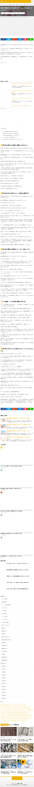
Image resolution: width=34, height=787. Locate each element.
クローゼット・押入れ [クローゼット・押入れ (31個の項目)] (5, 707)
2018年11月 (4, 689)
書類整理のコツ (4, 648)
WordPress (25, 784)
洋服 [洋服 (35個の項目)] (18, 717)
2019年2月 (4, 680)
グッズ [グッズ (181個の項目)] (11, 707)
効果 (19, 754)
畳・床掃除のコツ (5, 651)
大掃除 (17, 4)
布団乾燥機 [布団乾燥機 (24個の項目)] (31, 709)
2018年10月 (4, 692)
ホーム (2, 4)
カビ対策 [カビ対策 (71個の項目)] (6, 704)
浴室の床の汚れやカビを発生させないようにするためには (12, 139)
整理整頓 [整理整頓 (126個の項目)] (10, 715)
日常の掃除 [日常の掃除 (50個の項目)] (29, 715)
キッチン (5, 4)
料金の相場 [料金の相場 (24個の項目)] (20, 715)
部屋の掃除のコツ (5, 657)
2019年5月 (4, 674)
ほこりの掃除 (4, 613)
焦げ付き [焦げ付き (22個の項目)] (29, 717)
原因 (21, 754)
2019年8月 (4, 666)
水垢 (23, 754)
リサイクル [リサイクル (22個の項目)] (11, 709)
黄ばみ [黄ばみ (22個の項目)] (21, 720)
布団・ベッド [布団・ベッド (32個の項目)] (25, 709)
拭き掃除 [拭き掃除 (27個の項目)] (2, 712)
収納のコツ (4, 628)
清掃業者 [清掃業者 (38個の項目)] (25, 717)
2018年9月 (4, 695)
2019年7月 (4, 669)
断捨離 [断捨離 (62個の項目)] (25, 715)
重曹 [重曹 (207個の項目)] (17, 720)
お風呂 (3, 754)
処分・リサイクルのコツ (6, 625)
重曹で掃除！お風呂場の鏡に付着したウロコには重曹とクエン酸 (18, 424)
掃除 (10, 770)
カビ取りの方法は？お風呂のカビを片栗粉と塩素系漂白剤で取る (17, 588)
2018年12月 (4, 686)
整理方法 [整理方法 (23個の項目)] (15, 715)
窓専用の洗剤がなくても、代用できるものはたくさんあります (11, 556)
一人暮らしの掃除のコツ (6, 622)
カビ (5, 754)
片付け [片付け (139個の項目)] (2, 720)
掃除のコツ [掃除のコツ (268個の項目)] (10, 712)
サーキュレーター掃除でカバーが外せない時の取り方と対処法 (11, 466)
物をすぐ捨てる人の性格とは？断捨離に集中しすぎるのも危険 (11, 511)
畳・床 (10, 4)
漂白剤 (10, 754)
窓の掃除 (3, 654)
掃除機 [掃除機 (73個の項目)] (19, 712)
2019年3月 (4, 677)
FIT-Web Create (16, 784)
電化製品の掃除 (4, 660)
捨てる (28, 4)
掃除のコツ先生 (19, 783)
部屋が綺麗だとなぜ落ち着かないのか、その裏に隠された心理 (11, 533)
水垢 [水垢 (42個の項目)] (2, 717)
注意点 (7, 754)
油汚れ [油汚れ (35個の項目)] (11, 717)
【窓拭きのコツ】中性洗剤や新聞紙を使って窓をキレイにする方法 (17, 576)
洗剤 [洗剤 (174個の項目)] (21, 717)
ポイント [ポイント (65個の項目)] (6, 709)
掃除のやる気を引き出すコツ (7, 639)
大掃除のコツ (4, 557)
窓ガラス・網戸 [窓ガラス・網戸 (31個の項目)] (7, 720)
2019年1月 (4, 683)
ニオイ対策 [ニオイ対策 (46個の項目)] (28, 707)
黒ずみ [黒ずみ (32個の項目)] (25, 720)
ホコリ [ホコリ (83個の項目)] (2, 709)
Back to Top (17, 778)
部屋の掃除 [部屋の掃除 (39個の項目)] (13, 720)
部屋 (13, 4)
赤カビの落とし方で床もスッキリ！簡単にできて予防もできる (17, 563)
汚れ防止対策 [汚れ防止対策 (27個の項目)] (6, 717)
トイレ (32, 4)
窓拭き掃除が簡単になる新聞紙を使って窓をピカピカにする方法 (17, 569)
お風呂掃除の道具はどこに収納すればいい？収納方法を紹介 (8, 772)
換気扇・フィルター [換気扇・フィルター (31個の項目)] (4, 715)
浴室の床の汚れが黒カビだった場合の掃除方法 (10, 133)
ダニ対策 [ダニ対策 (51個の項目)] (22, 707)
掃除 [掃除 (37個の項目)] (6, 712)
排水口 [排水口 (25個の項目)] (28, 712)
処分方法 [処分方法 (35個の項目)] (16, 709)
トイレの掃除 (4, 610)
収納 (24, 4)
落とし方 (25, 754)
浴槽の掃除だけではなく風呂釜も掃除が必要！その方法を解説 (17, 437)
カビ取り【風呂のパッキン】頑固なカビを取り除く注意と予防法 (17, 582)
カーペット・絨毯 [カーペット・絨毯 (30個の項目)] (12, 704)
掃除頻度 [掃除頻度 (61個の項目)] (23, 712)
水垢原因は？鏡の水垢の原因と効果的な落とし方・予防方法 (25, 756)
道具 (12, 770)
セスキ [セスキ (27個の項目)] (19, 707)
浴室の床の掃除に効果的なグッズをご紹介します (10, 135)
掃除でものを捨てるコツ (5, 512)
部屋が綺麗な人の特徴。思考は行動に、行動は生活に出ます (11, 488)
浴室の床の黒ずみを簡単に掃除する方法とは (10, 131)
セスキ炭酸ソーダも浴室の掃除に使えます (9, 137)
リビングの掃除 (4, 616)
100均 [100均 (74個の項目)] (2, 704)
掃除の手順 (4, 642)
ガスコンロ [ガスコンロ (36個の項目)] (19, 704)
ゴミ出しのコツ (4, 607)
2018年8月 (4, 698)
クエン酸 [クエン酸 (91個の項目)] (23, 704)
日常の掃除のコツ (4, 467)
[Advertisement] (17, 27)
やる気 (21, 4)
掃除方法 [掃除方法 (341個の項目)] (15, 712)
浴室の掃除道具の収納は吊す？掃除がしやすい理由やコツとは (17, 430)
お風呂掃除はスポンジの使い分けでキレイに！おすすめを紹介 (25, 772)
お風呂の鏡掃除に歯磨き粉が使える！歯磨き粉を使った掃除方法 (18, 418)
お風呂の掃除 (4, 601)
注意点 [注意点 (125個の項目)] (15, 717)
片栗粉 (12, 754)
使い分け (25, 770)
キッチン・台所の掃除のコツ (7, 604)
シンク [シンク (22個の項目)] (15, 707)
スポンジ (22, 770)
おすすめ (3, 770)
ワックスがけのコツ (5, 619)
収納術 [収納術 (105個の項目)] (20, 709)
